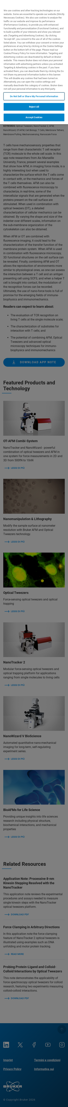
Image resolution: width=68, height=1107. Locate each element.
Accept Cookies (34, 117)
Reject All (34, 106)
